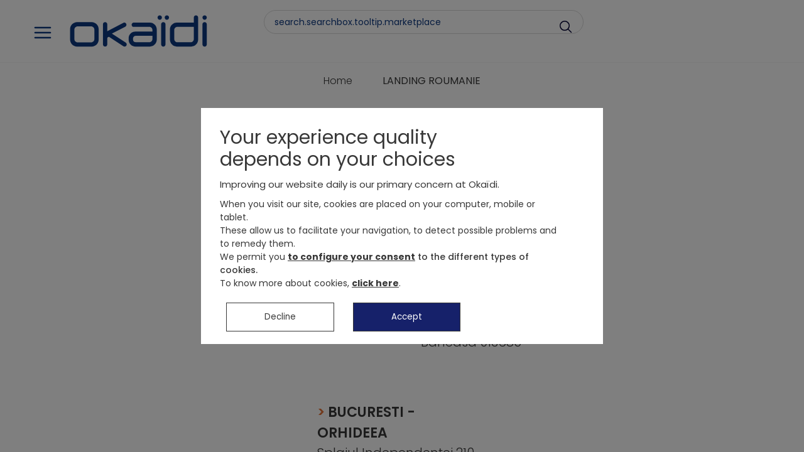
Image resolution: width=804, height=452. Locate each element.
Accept (406, 324)
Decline (280, 324)
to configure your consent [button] (351, 263)
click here (375, 290)
